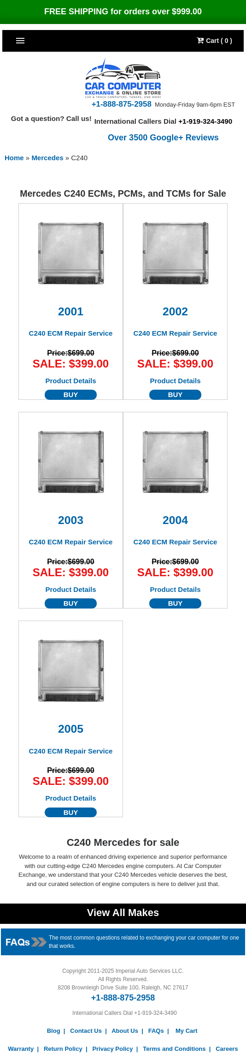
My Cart (186, 1030)
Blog (53, 1030)
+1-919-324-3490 (205, 121)
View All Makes (123, 912)
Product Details (70, 381)
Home (14, 158)
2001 (70, 311)
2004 (175, 520)
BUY (71, 395)
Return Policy (63, 1048)
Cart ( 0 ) (214, 40)
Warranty (21, 1048)
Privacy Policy (112, 1048)
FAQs (156, 1030)
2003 (70, 520)
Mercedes (48, 158)
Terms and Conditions (174, 1048)
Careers (227, 1048)
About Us (124, 1030)
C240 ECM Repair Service (71, 333)
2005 (70, 729)
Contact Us (86, 1030)
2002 (175, 311)
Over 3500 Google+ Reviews (163, 137)
